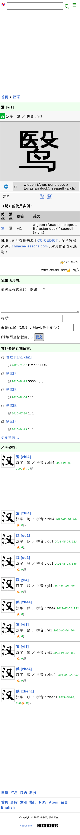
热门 (33, 806)
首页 (4, 97)
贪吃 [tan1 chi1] (19, 361)
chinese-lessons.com (30, 246)
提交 (39, 341)
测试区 (11, 378)
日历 (4, 797)
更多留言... (10, 442)
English (8, 812)
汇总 (14, 797)
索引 (23, 806)
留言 (64, 806)
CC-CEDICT (47, 240)
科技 (33, 797)
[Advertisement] (40, 52)
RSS (43, 806)
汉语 (16, 97)
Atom (53, 806)
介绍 (14, 806)
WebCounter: (26, 830)
